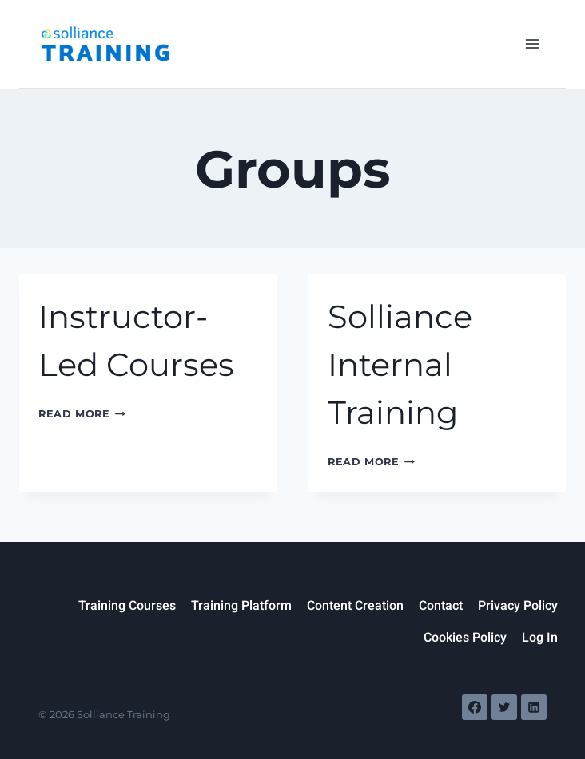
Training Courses (127, 605)
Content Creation (355, 605)
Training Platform (241, 605)
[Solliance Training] (104, 43)
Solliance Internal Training (400, 364)
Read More (81, 414)
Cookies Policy (465, 637)
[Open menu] (532, 43)
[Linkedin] (534, 707)
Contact (441, 605)
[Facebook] (475, 707)
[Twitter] (504, 707)
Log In (540, 637)
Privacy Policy (518, 605)
